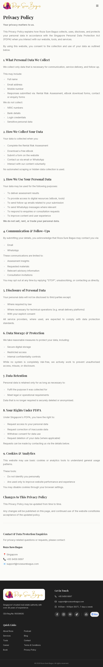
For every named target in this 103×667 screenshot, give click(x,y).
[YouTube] (70, 614)
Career (6, 645)
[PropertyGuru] (86, 614)
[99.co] (94, 614)
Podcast (27, 631)
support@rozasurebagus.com (69, 601)
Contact (27, 640)
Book (5, 650)
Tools (5, 640)
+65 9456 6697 (63, 596)
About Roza (8, 631)
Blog (26, 636)
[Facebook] (57, 614)
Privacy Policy (30, 650)
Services (7, 636)
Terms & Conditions (32, 645)
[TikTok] (76, 614)
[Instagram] (63, 614)
